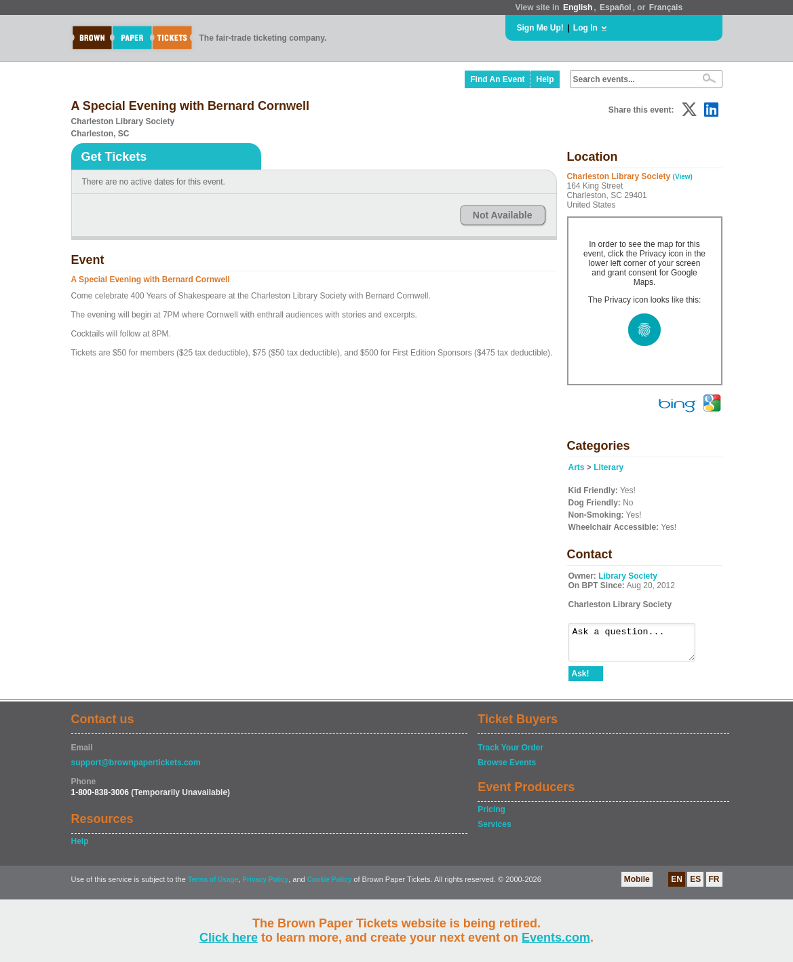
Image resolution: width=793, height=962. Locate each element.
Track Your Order (510, 753)
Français (665, 7)
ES (695, 885)
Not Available (503, 215)
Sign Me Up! (540, 28)
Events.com (556, 937)
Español (616, 7)
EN (676, 885)
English (577, 7)
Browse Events (507, 768)
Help (545, 79)
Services (494, 830)
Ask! (580, 680)
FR (714, 885)
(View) (683, 176)
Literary (608, 467)
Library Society (627, 576)
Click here (228, 937)
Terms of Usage (213, 885)
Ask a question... (638, 645)
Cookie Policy (329, 885)
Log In (585, 28)
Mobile (637, 885)
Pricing (491, 815)
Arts (576, 467)
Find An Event (497, 79)
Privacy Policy (265, 885)
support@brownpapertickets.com (136, 768)
